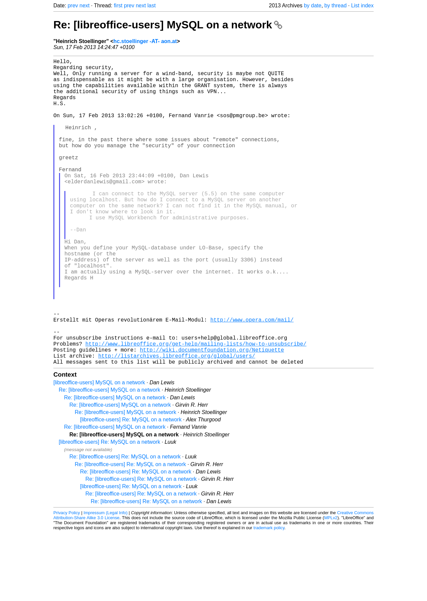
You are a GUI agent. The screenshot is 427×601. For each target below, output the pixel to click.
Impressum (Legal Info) (105, 580)
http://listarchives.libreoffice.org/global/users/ (176, 422)
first (118, 5)
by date (312, 5)
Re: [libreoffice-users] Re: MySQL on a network (124, 525)
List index (362, 5)
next (84, 5)
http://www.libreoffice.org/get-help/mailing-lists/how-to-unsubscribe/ (195, 407)
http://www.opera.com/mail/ (252, 378)
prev (73, 5)
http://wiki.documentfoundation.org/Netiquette (212, 415)
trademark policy (269, 595)
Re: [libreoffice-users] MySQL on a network (167, 25)
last (151, 5)
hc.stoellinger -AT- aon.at (145, 41)
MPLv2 (331, 585)
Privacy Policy (66, 580)
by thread (335, 5)
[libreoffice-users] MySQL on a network (99, 450)
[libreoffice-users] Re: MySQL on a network (130, 487)
